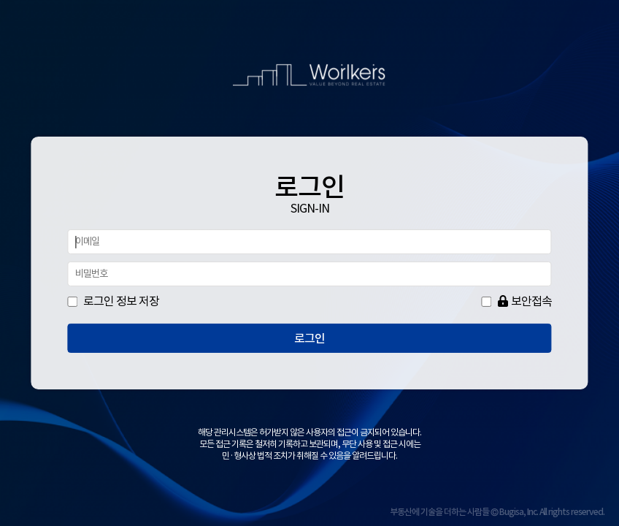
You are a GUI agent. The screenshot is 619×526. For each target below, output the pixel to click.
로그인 (309, 338)
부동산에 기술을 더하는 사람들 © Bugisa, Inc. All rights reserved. (497, 511)
